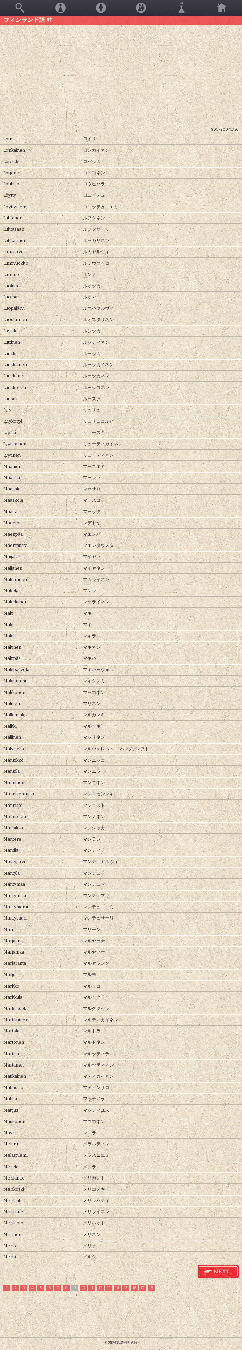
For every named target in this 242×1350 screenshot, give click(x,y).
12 (100, 1288)
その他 (181, 8)
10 (83, 1288)
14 (117, 1288)
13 (109, 1288)
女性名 (60, 8)
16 (134, 1288)
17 (143, 1288)
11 (91, 1288)
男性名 (100, 8)
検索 (20, 8)
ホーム (221, 8)
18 (151, 1288)
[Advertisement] (121, 75)
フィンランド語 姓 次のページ (218, 1272)
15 (125, 1288)
